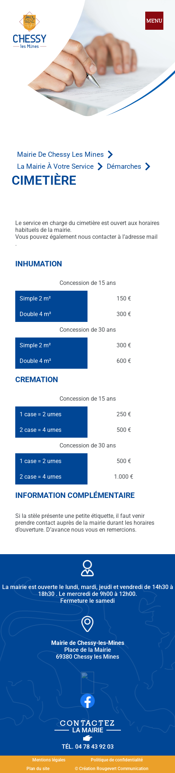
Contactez (87, 723)
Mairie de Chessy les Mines (60, 154)
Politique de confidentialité (117, 759)
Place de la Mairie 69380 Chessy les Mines (87, 649)
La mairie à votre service (55, 166)
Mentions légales (48, 759)
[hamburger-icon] (154, 21)
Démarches (124, 166)
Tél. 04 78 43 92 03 (88, 746)
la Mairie (87, 730)
